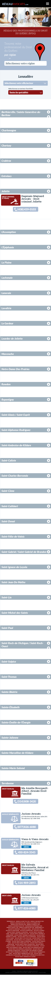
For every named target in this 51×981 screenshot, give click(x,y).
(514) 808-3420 (26, 803)
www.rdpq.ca (11, 927)
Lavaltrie (6, 309)
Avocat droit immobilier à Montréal (17, 958)
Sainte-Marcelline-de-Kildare (17, 753)
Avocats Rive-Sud (37, 935)
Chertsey (6, 145)
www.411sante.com (12, 933)
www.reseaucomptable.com (33, 932)
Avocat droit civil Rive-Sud (23, 944)
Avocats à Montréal (14, 935)
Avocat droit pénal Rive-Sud (20, 949)
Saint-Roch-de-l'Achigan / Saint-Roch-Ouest (22, 645)
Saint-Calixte (8, 461)
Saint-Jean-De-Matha (13, 583)
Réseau (15, 4)
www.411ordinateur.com (17, 929)
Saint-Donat (8, 522)
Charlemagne (8, 130)
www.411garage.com (33, 930)
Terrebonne (7, 784)
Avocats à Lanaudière (12, 936)
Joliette (5, 190)
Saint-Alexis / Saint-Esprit (15, 415)
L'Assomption (8, 232)
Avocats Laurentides (26, 936)
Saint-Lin (6, 598)
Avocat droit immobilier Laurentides (33, 961)
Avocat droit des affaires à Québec (32, 956)
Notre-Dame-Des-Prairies (15, 369)
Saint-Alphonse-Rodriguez (15, 430)
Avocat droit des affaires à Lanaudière (20, 955)
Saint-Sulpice (8, 662)
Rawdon (5, 385)
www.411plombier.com (33, 929)
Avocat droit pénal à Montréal (21, 947)
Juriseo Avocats (31, 815)
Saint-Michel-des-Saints (14, 613)
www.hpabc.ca (39, 933)
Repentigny (7, 400)
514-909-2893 (26, 887)
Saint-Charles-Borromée (14, 476)
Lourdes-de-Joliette (12, 339)
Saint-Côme (7, 491)
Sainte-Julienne (9, 738)
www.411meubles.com (37, 927)
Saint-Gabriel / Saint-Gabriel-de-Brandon (23, 552)
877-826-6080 (26, 914)
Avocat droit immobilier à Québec (25, 963)
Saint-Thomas (9, 677)
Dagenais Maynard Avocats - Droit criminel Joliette (32, 198)
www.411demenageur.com (16, 932)
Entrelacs (6, 175)
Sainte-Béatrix (9, 692)
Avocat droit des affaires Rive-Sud (33, 953)
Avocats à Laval (26, 935)
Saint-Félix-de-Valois (12, 537)
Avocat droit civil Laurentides (23, 946)
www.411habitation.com (26, 933)
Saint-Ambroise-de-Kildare (16, 446)
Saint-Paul (7, 628)
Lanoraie (6, 293)
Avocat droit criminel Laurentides (25, 941)
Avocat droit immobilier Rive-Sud (23, 959)
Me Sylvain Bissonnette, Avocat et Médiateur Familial (34, 871)
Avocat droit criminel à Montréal (17, 938)
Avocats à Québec (39, 936)
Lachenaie (7, 278)
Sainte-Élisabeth (10, 708)
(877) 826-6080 (26, 829)
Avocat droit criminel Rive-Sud (19, 940)
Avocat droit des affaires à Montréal (27, 952)
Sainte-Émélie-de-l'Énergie (15, 723)
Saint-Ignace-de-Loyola (14, 567)
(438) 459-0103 (26, 209)
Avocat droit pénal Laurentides (25, 950)
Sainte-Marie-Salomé (13, 768)
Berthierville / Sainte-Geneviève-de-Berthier (21, 113)
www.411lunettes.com (23, 927)
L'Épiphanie (7, 248)
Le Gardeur (7, 324)
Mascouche (7, 354)
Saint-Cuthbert (9, 506)
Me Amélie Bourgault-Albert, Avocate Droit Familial (34, 791)
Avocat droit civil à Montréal (27, 943)
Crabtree (6, 160)
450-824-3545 (26, 856)
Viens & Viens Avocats (34, 842)
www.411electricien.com (18, 930)
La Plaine (6, 263)
